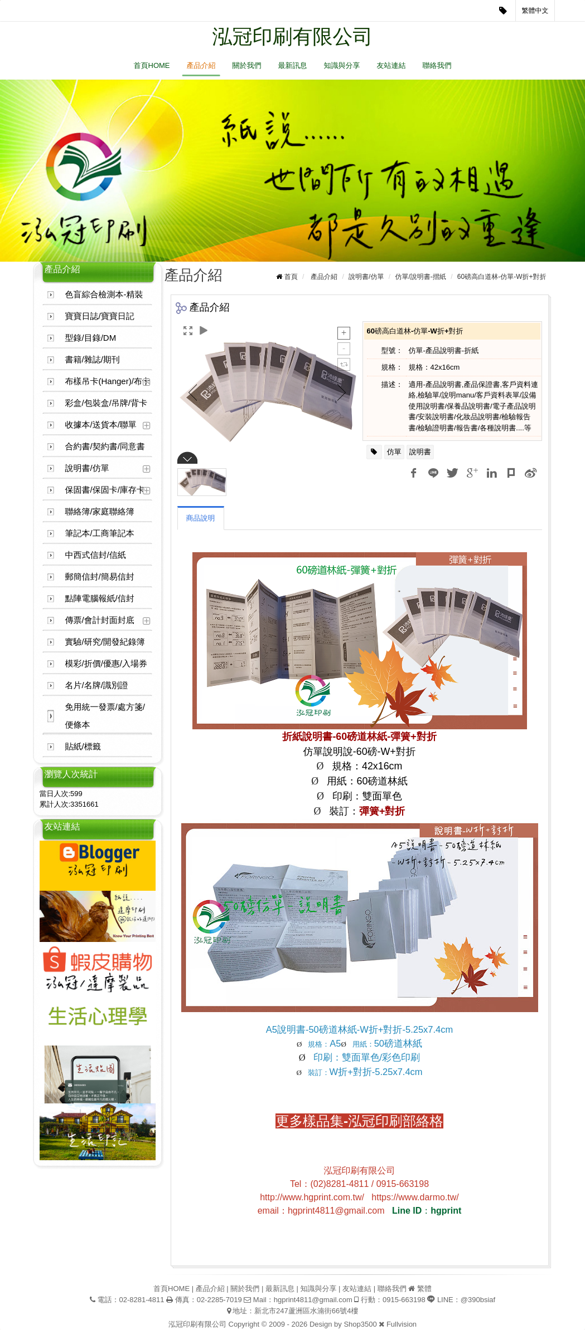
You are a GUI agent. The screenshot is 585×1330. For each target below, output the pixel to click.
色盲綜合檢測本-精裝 (104, 294)
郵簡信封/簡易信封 (99, 576)
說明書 (420, 452)
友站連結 (391, 65)
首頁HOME (152, 65)
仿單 (394, 452)
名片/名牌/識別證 (96, 685)
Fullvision (401, 1324)
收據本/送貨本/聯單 (101, 424)
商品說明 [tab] (200, 518)
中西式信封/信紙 (95, 555)
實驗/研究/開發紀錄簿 (105, 641)
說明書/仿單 (87, 468)
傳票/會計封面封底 (99, 620)
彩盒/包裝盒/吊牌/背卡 (106, 403)
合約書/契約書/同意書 (105, 446)
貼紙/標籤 (83, 746)
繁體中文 (535, 10)
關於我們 (247, 65)
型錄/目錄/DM (91, 337)
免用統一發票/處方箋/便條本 (105, 715)
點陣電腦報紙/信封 (99, 598)
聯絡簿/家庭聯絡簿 (99, 511)
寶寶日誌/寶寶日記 (99, 316)
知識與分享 (342, 65)
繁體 (424, 1288)
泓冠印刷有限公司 (292, 36)
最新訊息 (292, 65)
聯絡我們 (437, 65)
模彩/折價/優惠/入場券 (106, 663)
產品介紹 (201, 65)
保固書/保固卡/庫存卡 (105, 489)
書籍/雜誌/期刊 (92, 359)
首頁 (291, 277)
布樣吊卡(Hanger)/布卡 (108, 381)
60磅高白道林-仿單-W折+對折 (502, 277)
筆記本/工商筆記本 (99, 533)
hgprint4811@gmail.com (313, 1299)
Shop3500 (360, 1324)
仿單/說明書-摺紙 (420, 277)
